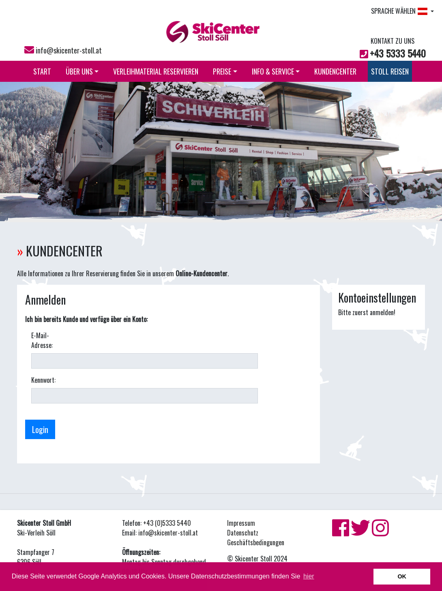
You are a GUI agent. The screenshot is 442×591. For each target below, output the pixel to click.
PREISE (225, 71)
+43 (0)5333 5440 (167, 523)
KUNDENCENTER (335, 71)
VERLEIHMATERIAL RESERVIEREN (155, 71)
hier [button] (308, 576)
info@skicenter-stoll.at (69, 50)
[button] (33, 151)
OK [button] (401, 576)
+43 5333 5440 (398, 53)
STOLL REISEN (390, 71)
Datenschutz (242, 533)
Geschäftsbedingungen (255, 542)
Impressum (241, 523)
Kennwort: (43, 380)
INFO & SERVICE (276, 71)
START (42, 71)
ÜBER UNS (82, 71)
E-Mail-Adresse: (42, 340)
